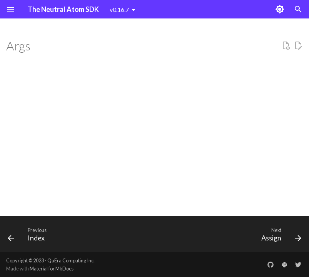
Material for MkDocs (51, 268)
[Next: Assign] (279, 236)
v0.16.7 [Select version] (119, 9)
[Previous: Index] (29, 236)
